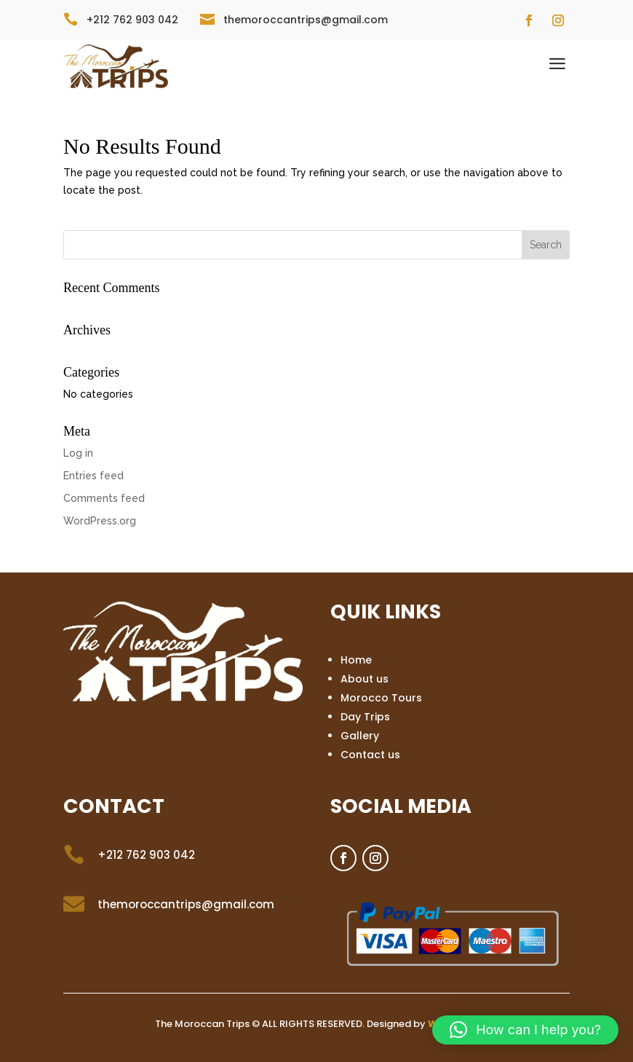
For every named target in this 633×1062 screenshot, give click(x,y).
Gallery (360, 735)
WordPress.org (99, 521)
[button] (525, 1030)
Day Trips (365, 716)
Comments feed (104, 498)
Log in (78, 453)
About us (365, 679)
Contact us (370, 754)
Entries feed (93, 475)
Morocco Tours (381, 698)
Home (356, 660)
